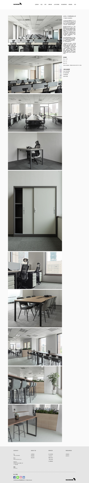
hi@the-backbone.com (17, 459)
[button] (41, 4)
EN (75, 6)
